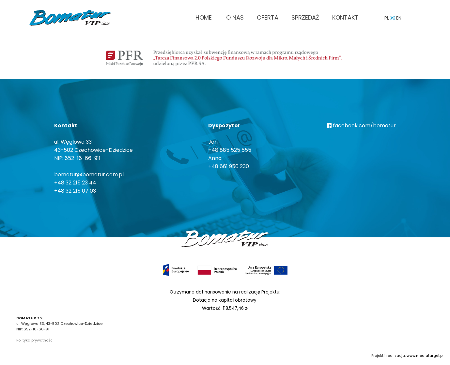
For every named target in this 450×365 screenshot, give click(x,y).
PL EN (392, 18)
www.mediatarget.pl (425, 355)
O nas (235, 17)
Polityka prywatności (35, 340)
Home (203, 17)
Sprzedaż (305, 17)
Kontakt (345, 17)
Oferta (267, 17)
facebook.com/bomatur (361, 125)
